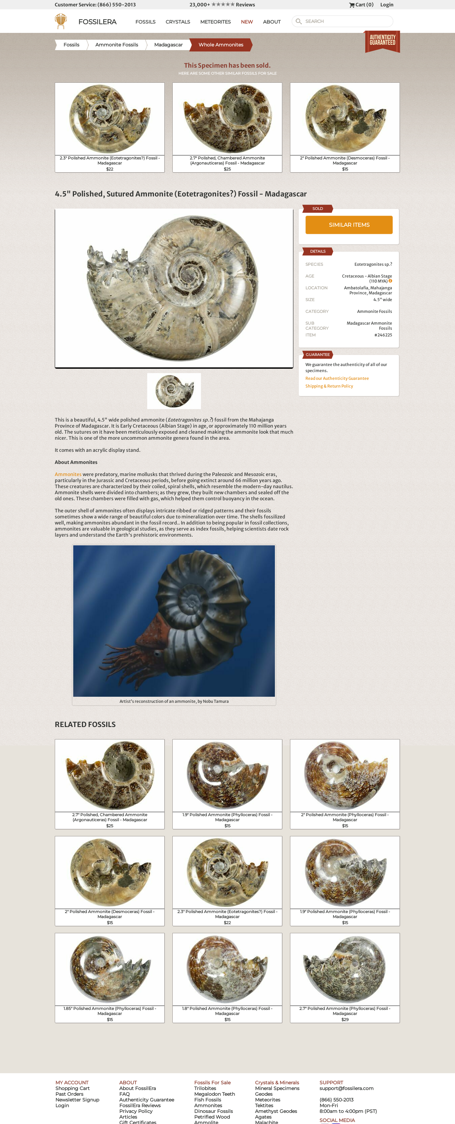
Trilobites (205, 1088)
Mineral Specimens (277, 1088)
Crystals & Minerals (277, 1083)
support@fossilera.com (347, 1088)
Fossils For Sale (212, 1083)
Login (387, 5)
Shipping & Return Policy (329, 386)
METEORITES (215, 22)
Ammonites (68, 474)
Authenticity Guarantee (146, 1100)
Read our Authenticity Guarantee (337, 378)
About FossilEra (137, 1088)
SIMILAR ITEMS (349, 225)
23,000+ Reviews (222, 5)
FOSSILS (145, 22)
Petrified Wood (212, 1117)
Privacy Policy (136, 1111)
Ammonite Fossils (374, 311)
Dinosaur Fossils (213, 1111)
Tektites (264, 1105)
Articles (128, 1117)
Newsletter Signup (77, 1100)
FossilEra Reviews (140, 1105)
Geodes (264, 1094)
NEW (247, 22)
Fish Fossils (207, 1100)
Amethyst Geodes (276, 1111)
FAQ (124, 1094)
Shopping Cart (72, 1088)
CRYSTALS (178, 22)
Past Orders (69, 1094)
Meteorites (267, 1100)
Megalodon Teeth (214, 1094)
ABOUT (272, 22)
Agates (263, 1117)
